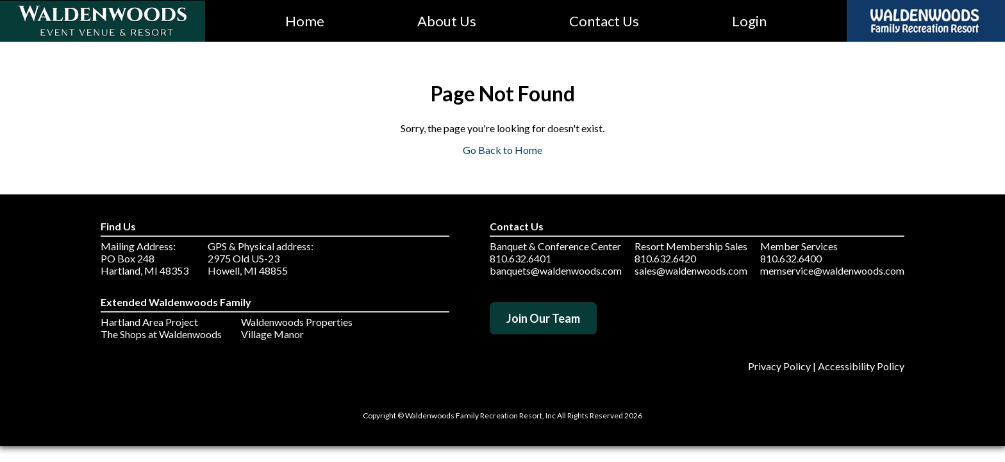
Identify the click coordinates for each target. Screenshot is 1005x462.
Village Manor (272, 334)
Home (304, 21)
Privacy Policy (779, 366)
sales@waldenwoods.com (691, 270)
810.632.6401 (520, 258)
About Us (446, 21)
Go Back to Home (502, 150)
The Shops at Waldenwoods (161, 334)
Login (749, 21)
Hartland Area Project (149, 322)
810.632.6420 (665, 258)
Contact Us (604, 21)
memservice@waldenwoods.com (832, 270)
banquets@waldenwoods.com (556, 270)
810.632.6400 (791, 258)
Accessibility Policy (861, 366)
